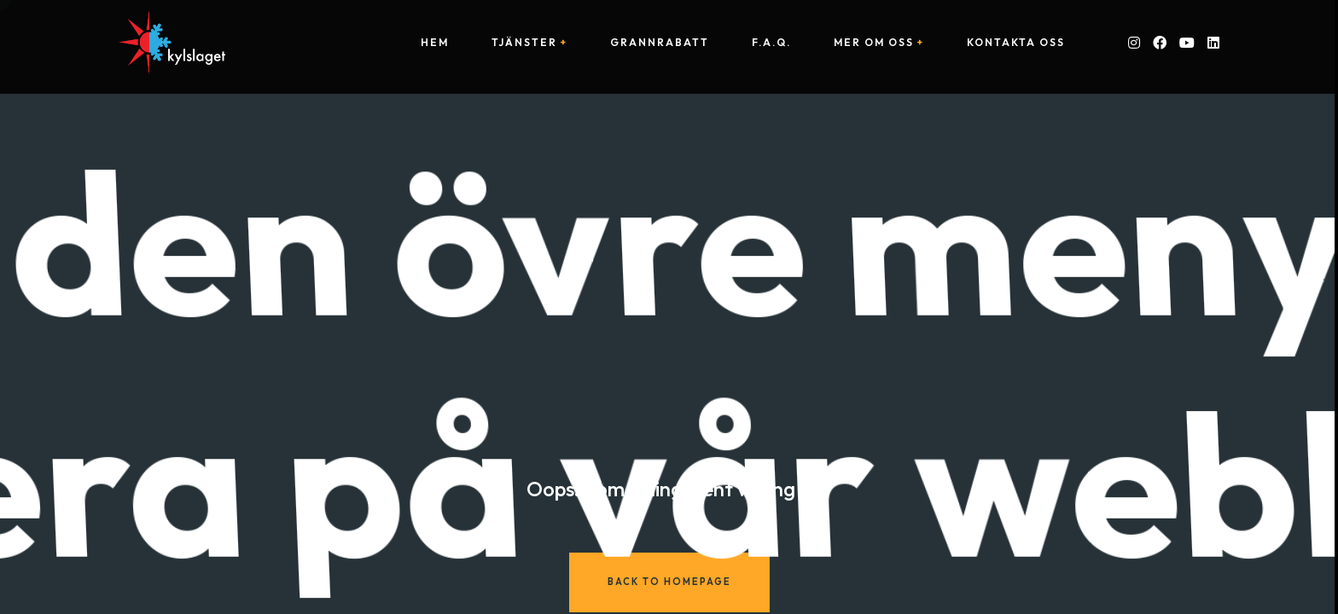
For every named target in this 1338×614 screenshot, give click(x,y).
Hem (435, 43)
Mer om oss (874, 43)
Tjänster (524, 43)
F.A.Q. (771, 43)
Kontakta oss (1016, 43)
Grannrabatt (659, 43)
